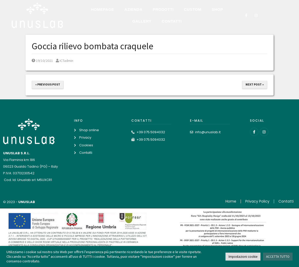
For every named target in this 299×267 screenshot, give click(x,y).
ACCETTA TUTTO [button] (277, 256)
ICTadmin (64, 60)
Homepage (102, 9)
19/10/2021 (42, 60)
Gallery (141, 21)
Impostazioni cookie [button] (243, 256)
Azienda (133, 9)
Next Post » (255, 84)
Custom (192, 9)
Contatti (172, 21)
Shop (217, 9)
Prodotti (163, 9)
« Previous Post (47, 84)
